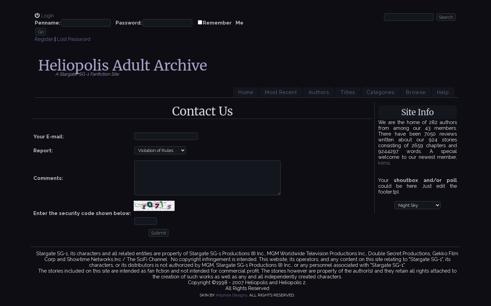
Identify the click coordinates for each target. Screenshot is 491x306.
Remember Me (223, 23)
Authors (319, 92)
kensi (384, 163)
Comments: (48, 178)
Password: (129, 23)
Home (245, 92)
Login (47, 15)
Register (44, 39)
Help (443, 92)
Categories (381, 92)
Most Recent (281, 92)
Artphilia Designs (231, 295)
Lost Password (73, 39)
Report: (43, 150)
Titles (348, 92)
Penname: (47, 23)
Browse (416, 92)
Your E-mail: (48, 136)
